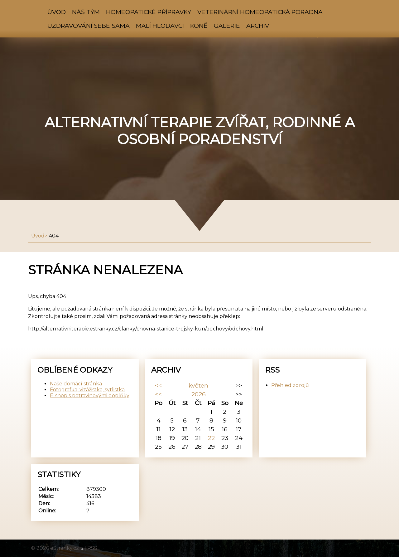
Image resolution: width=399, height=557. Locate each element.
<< (158, 385)
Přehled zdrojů (290, 385)
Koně (199, 25)
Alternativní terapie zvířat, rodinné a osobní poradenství (200, 131)
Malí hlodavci (160, 25)
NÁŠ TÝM (86, 12)
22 (211, 438)
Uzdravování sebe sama (88, 25)
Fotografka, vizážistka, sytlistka (87, 390)
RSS (92, 548)
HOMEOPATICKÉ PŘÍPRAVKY (148, 12)
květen (198, 385)
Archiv (257, 25)
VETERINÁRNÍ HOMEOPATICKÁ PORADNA (260, 12)
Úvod (56, 12)
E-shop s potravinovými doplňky (89, 395)
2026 (198, 394)
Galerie (227, 25)
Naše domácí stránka (76, 384)
